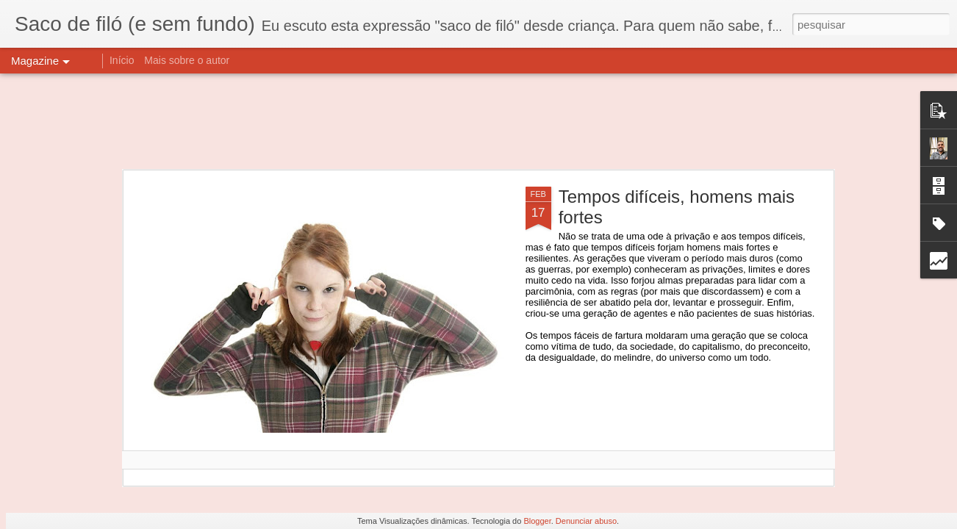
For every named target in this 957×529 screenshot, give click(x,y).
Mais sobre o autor (186, 60)
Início (122, 60)
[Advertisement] (478, 121)
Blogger (537, 521)
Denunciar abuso (586, 521)
